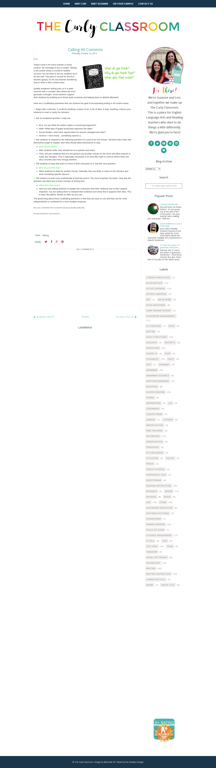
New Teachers (154, 430)
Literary (168, 419)
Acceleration (154, 283)
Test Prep (152, 546)
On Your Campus (123, 3)
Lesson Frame (154, 414)
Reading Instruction (158, 485)
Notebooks (153, 436)
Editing (150, 331)
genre (149, 585)
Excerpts (170, 342)
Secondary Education (159, 507)
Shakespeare (153, 518)
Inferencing (153, 403)
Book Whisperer (155, 305)
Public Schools (155, 469)
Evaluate (151, 342)
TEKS (164, 541)
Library (150, 419)
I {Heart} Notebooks (169, 204)
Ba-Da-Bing (164, 299)
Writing (45, 235)
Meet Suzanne (99, 3)
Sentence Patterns (157, 513)
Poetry (170, 458)
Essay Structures (156, 337)
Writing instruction (158, 574)
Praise (150, 463)
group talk (168, 585)
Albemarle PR (110, 762)
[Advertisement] (163, 633)
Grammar (151, 370)
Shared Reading (155, 524)
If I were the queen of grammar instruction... (169, 246)
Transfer (151, 552)
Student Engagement (159, 535)
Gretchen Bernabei (157, 381)
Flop (167, 353)
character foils (155, 579)
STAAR (163, 502)
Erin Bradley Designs (134, 762)
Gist (148, 364)
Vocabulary (153, 563)
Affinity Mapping (156, 294)
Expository (152, 348)
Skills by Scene (155, 529)
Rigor (167, 496)
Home (66, 3)
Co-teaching (153, 326)
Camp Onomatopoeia (158, 310)
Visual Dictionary (156, 557)
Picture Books (154, 452)
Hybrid (150, 397)
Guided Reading (155, 392)
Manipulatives (154, 425)
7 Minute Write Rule (158, 277)
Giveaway (164, 364)
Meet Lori (80, 3)
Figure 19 (151, 353)
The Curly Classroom (84, 762)
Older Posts (126, 317)
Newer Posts (44, 317)
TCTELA (150, 541)
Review (169, 491)
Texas (170, 546)
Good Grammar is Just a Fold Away (171, 224)
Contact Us (145, 3)
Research (151, 491)
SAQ (148, 502)
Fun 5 (171, 359)
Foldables (152, 359)
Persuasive (152, 447)
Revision (151, 496)
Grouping (152, 386)
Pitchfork (152, 458)
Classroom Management (160, 316)
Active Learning (155, 288)
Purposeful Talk (156, 474)
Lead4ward (152, 408)
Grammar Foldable (157, 375)
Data (172, 326)
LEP (170, 403)
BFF (148, 299)
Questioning (153, 480)
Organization (154, 441)
